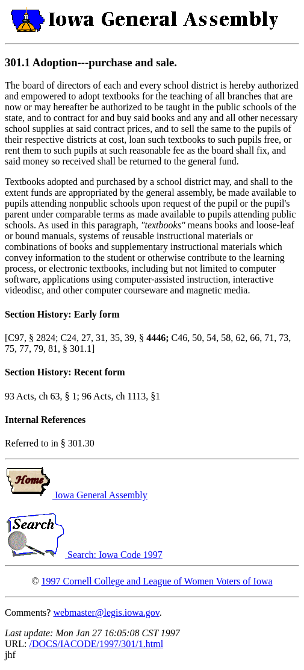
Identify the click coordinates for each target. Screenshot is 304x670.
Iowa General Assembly (76, 495)
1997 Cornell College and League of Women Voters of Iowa (157, 581)
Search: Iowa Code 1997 (84, 554)
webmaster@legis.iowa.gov (106, 612)
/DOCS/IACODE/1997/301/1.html (96, 644)
